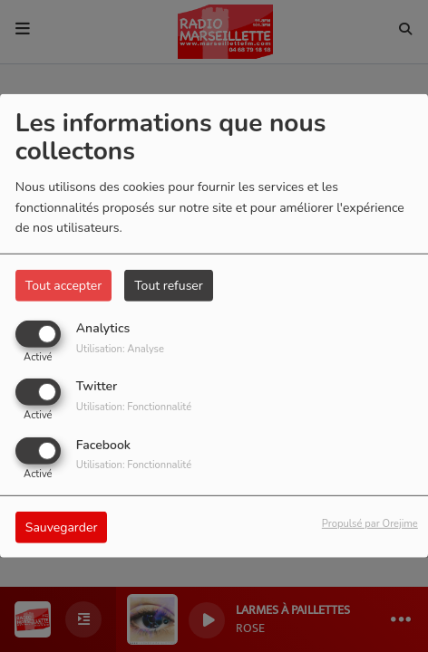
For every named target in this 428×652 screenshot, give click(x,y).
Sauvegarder (61, 526)
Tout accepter (63, 285)
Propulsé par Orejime (370, 523)
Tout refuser (168, 285)
